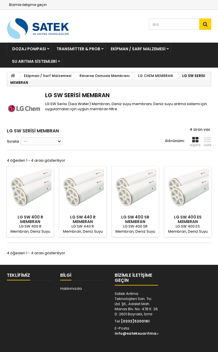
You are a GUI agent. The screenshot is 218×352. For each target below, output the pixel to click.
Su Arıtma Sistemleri (34, 61)
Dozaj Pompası (29, 49)
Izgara (195, 141)
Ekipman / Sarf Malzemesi (138, 49)
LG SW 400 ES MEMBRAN (188, 219)
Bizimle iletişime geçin (28, 4)
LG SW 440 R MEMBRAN (83, 219)
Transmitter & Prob (78, 49)
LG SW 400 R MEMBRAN (30, 219)
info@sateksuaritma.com (140, 333)
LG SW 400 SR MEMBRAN (135, 219)
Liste (207, 141)
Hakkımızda (71, 288)
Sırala (13, 141)
